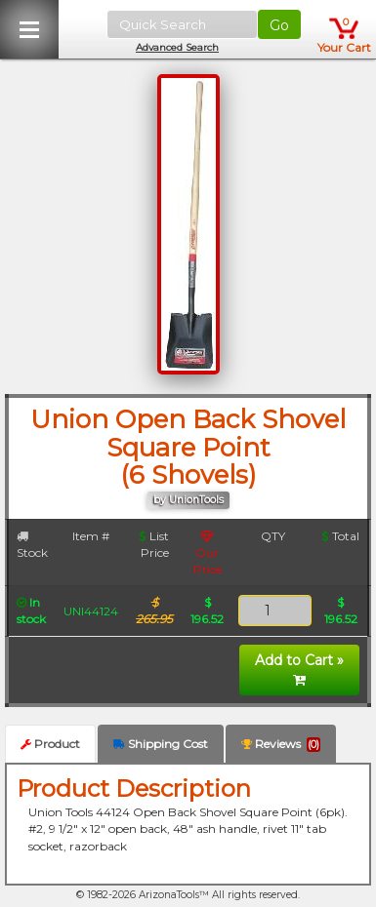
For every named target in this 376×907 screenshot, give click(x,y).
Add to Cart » (299, 669)
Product (50, 743)
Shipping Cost (160, 743)
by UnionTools (188, 499)
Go (279, 25)
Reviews (280, 744)
